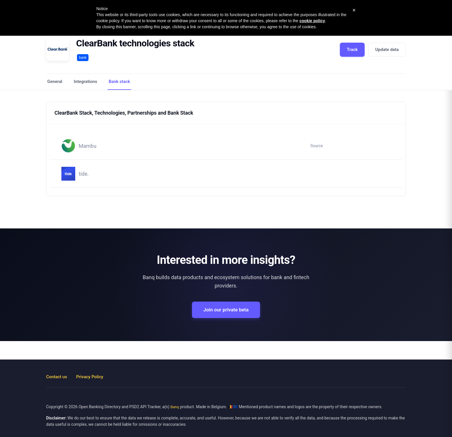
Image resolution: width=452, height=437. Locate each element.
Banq (174, 407)
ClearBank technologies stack (135, 43)
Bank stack (119, 81)
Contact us (56, 376)
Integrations (85, 81)
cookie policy (312, 20)
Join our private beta (226, 310)
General (54, 81)
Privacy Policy (89, 376)
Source (316, 145)
